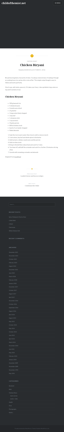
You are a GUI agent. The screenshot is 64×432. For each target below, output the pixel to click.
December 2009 (13, 363)
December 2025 (13, 252)
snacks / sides (14, 399)
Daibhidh (27, 70)
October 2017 (13, 290)
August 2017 (12, 294)
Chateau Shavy (32, 61)
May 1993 (12, 373)
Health (11, 402)
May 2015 (12, 321)
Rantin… (11, 412)
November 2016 (13, 300)
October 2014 (13, 325)
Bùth (10, 389)
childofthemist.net (14, 3)
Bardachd (11, 386)
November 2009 (13, 366)
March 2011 (12, 342)
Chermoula (12, 227)
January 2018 (12, 283)
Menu (59, 3)
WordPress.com (45, 428)
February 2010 (13, 356)
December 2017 (13, 287)
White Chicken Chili (14, 231)
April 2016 (12, 314)
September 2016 (13, 307)
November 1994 (13, 370)
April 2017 (12, 297)
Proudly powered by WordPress (23, 428)
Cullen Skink (12, 220)
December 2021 (13, 269)
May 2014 (12, 328)
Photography (12, 409)
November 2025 (13, 255)
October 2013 (13, 332)
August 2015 (12, 318)
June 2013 (12, 335)
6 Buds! (11, 224)
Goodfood (17, 157)
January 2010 (12, 359)
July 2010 (11, 349)
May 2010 (12, 352)
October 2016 (13, 304)
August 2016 (12, 311)
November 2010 (13, 345)
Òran (10, 405)
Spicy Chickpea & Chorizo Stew (17, 217)
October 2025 (13, 259)
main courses (13, 396)
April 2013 (12, 339)
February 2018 (13, 280)
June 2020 (12, 273)
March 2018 (12, 276)
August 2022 (12, 266)
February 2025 (13, 262)
